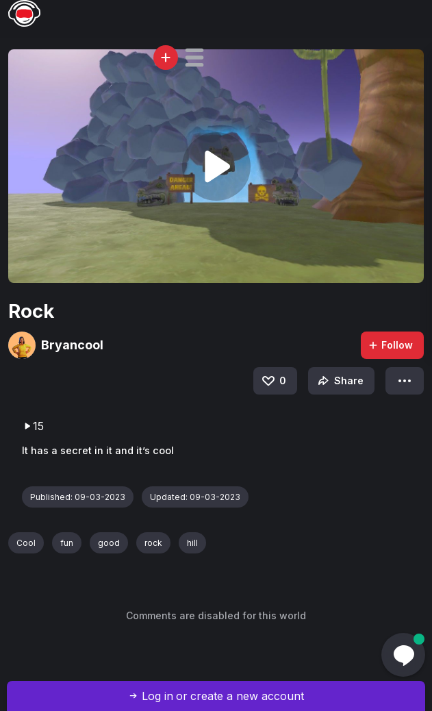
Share (339, 381)
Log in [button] (157, 696)
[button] (194, 57)
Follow (390, 345)
